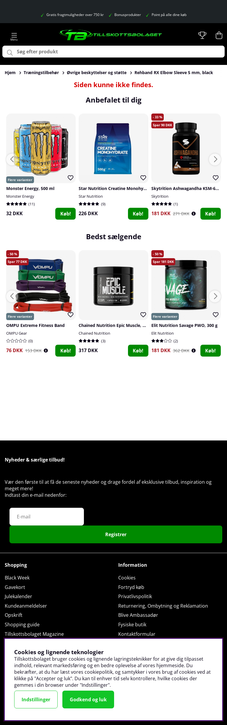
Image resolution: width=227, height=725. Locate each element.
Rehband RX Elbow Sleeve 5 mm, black (173, 72)
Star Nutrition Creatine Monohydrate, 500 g (123, 188)
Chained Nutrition (94, 333)
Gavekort (15, 587)
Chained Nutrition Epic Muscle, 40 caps (118, 325)
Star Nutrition (91, 196)
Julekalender (18, 596)
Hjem (10, 72)
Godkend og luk (88, 699)
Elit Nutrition (162, 333)
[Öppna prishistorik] (194, 213)
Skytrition (159, 196)
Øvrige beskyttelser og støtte (97, 72)
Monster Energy (20, 196)
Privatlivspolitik (135, 596)
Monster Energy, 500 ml (30, 188)
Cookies (127, 577)
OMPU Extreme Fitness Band (35, 325)
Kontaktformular (136, 634)
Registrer (116, 534)
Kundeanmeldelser (26, 606)
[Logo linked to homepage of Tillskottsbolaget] (111, 35)
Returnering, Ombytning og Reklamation (163, 606)
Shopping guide (22, 624)
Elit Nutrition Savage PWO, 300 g (184, 325)
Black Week (17, 577)
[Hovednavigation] (14, 35)
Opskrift (13, 615)
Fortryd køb (131, 587)
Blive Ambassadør (138, 615)
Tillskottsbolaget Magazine (34, 634)
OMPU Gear (16, 333)
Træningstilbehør (41, 72)
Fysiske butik (132, 624)
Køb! (65, 213)
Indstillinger (36, 699)
